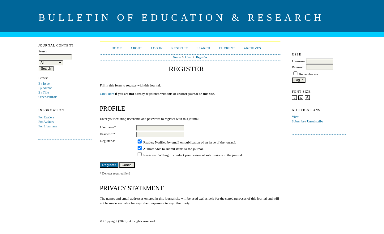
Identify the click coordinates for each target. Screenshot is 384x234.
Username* (108, 127)
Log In (157, 48)
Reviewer (149, 155)
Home (117, 48)
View (295, 116)
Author (148, 149)
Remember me (308, 74)
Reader (148, 142)
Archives (252, 48)
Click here (107, 93)
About (136, 48)
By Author (45, 88)
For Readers (46, 117)
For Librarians (47, 126)
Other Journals (47, 97)
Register (179, 48)
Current (227, 48)
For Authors (46, 121)
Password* (107, 134)
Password (298, 67)
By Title (43, 92)
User (188, 57)
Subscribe (298, 121)
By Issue (43, 83)
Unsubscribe (315, 121)
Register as (107, 141)
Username (298, 61)
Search (203, 48)
